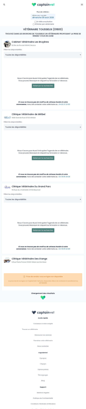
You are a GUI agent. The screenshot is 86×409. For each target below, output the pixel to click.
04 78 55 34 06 (64, 177)
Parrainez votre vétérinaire (43, 341)
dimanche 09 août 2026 (43, 17)
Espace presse (43, 369)
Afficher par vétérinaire (44, 24)
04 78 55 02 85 (64, 249)
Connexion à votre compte (43, 324)
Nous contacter (43, 346)
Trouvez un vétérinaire (30, 329)
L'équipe (43, 364)
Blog (43, 381)
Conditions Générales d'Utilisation (43, 404)
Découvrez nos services (43, 335)
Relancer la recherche (43, 85)
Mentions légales (43, 393)
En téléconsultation (44, 22)
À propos (43, 358)
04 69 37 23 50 (64, 104)
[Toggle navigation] (4, 4)
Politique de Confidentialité (43, 398)
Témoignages (43, 375)
